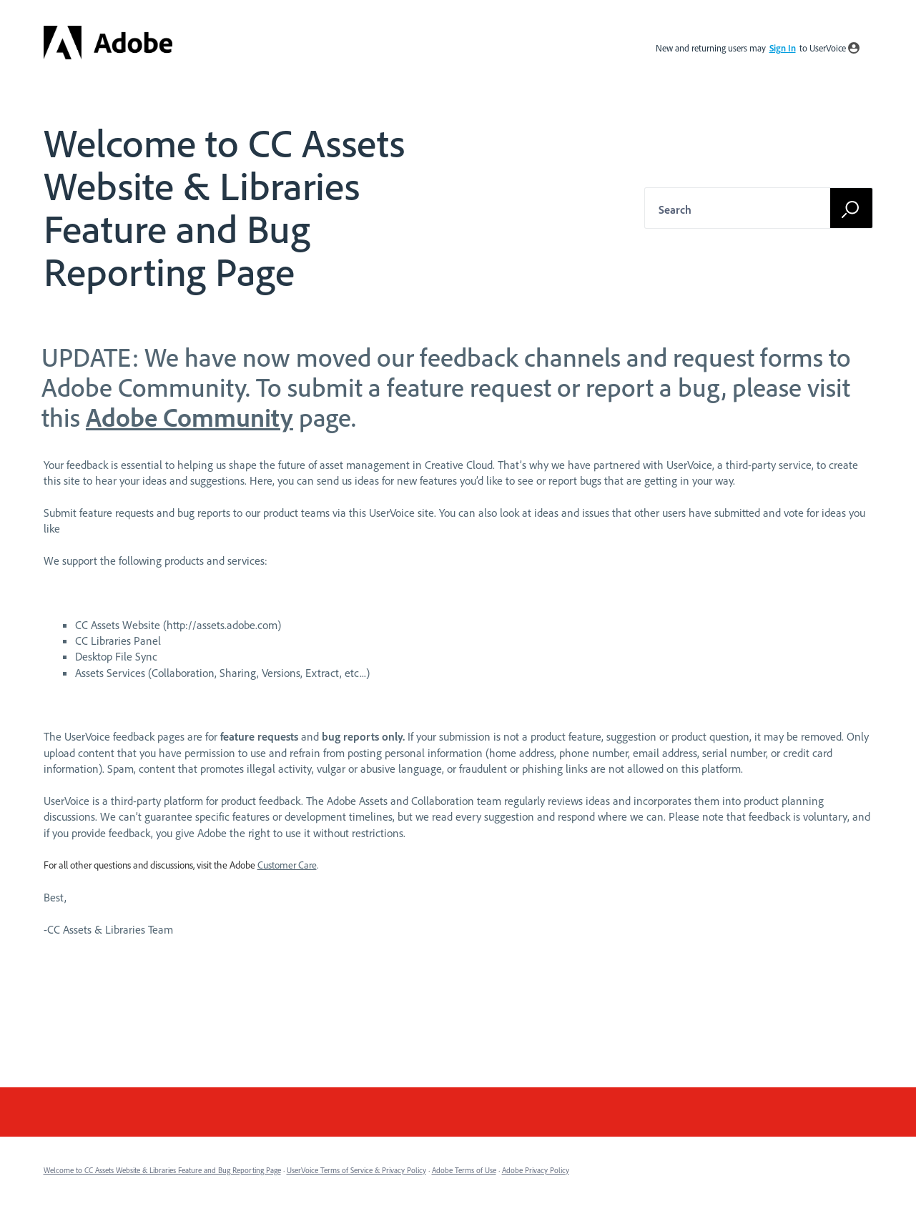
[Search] (851, 207)
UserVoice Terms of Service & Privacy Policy (356, 1170)
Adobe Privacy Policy (535, 1170)
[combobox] (751, 208)
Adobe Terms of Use (464, 1170)
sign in (782, 48)
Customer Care (287, 865)
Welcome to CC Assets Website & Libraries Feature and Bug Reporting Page (162, 1170)
